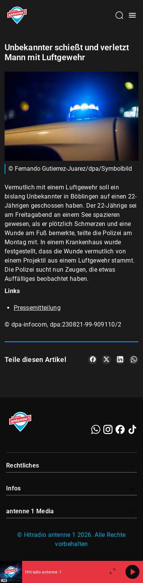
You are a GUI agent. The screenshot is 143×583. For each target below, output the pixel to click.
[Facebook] (120, 429)
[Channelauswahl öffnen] (119, 15)
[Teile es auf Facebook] (92, 359)
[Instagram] (107, 429)
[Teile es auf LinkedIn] (120, 359)
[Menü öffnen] (132, 15)
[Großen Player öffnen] (112, 572)
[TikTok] (132, 429)
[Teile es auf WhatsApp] (133, 359)
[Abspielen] (132, 572)
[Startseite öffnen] (17, 15)
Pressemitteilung (37, 307)
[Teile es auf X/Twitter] (106, 359)
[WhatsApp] (95, 429)
